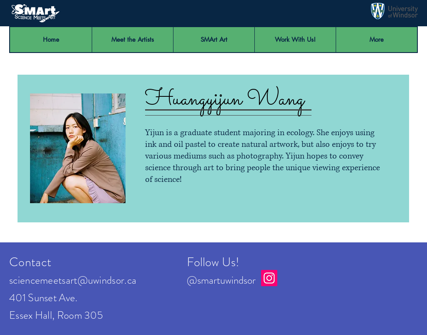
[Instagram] (269, 278)
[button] (295, 39)
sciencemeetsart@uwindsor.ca (72, 280)
